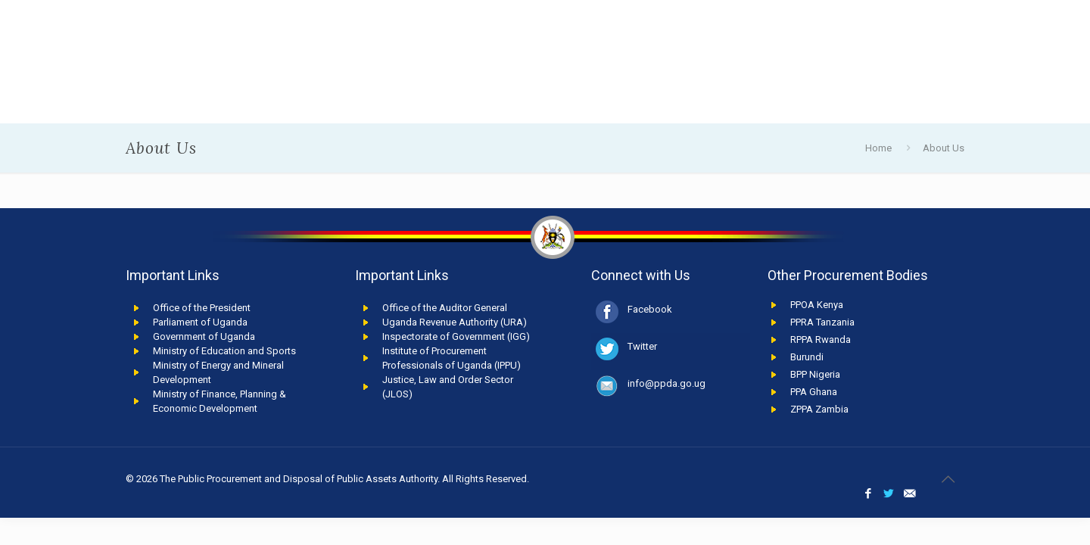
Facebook (650, 309)
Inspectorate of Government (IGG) (456, 336)
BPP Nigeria (815, 374)
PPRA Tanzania (822, 322)
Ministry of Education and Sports (224, 351)
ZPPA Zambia (819, 409)
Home (878, 148)
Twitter (642, 346)
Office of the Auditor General (444, 307)
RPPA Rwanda (820, 339)
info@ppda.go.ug (666, 383)
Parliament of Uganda (200, 322)
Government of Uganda (204, 336)
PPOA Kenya (816, 304)
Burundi (807, 357)
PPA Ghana (813, 391)
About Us (943, 148)
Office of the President (202, 307)
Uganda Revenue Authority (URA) (454, 322)
